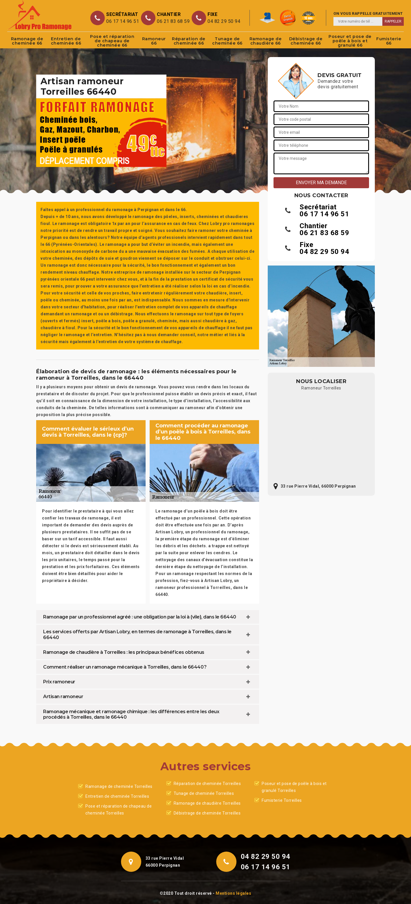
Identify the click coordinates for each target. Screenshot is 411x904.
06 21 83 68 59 (173, 21)
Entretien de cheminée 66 (66, 41)
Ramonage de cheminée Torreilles (119, 786)
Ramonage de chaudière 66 (265, 41)
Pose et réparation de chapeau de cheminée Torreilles (118, 809)
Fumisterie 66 (388, 41)
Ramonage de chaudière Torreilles (207, 803)
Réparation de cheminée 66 (189, 41)
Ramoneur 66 (154, 41)
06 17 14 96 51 (122, 21)
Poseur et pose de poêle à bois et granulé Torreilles (294, 787)
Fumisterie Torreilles (282, 800)
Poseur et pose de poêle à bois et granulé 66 (350, 41)
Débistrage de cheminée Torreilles (207, 813)
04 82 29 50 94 (224, 21)
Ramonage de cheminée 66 (27, 41)
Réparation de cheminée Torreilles (207, 783)
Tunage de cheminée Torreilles (204, 793)
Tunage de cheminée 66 (227, 41)
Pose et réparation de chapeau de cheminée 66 (112, 41)
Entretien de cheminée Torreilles (117, 796)
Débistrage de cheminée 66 (306, 41)
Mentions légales (233, 893)
